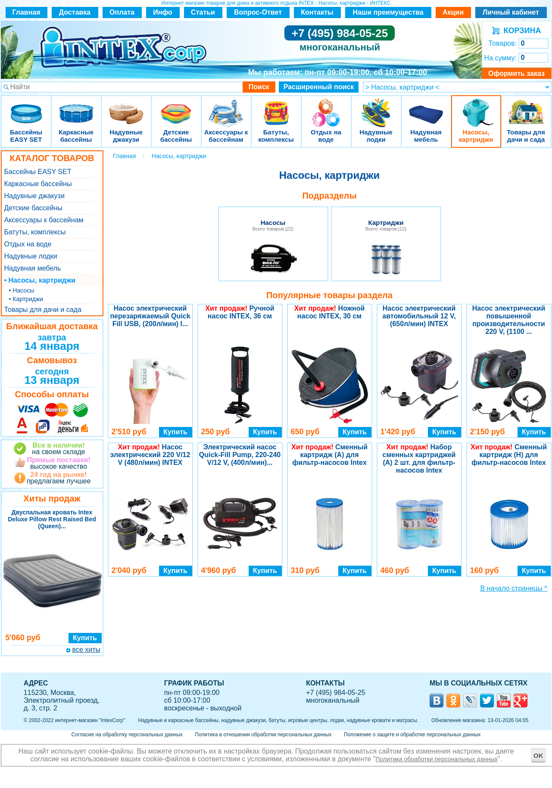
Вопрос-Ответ (258, 12)
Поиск (259, 86)
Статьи (203, 12)
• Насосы (21, 290)
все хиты (86, 649)
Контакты (317, 12)
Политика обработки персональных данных (437, 759)
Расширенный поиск (319, 86)
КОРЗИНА (520, 30)
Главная (26, 12)
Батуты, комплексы (276, 107)
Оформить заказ (516, 73)
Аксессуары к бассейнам (226, 107)
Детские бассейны (176, 107)
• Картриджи (26, 299)
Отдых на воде (326, 107)
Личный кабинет (511, 12)
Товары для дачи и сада (526, 107)
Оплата (121, 12)
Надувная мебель (426, 107)
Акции (453, 12)
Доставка (75, 12)
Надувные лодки (376, 107)
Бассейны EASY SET (26, 107)
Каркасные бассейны (76, 107)
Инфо (162, 12)
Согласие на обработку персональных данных (127, 735)
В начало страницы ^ (514, 588)
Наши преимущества (387, 12)
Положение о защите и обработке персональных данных (412, 735)
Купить (85, 638)
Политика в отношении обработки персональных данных (263, 735)
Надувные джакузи (126, 107)
